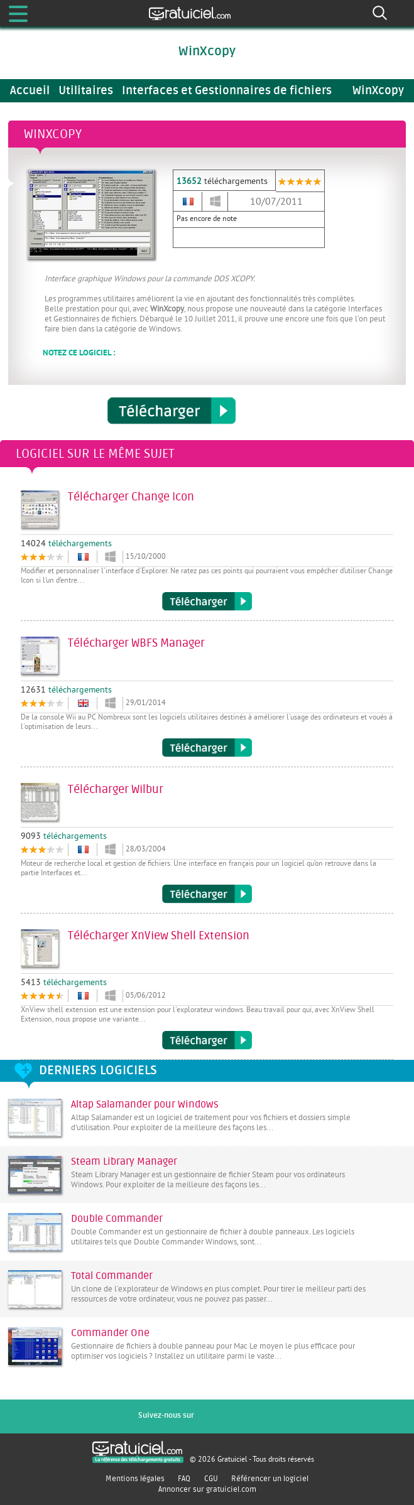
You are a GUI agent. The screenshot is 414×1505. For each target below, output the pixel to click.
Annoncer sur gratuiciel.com (207, 1489)
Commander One (110, 1333)
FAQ (184, 1478)
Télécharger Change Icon (207, 601)
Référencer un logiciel (269, 1478)
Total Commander (112, 1275)
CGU (211, 1478)
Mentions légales (135, 1478)
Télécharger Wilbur (207, 894)
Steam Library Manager (124, 1161)
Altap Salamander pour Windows (145, 1104)
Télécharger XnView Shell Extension (207, 1040)
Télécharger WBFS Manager (207, 747)
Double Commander (117, 1218)
